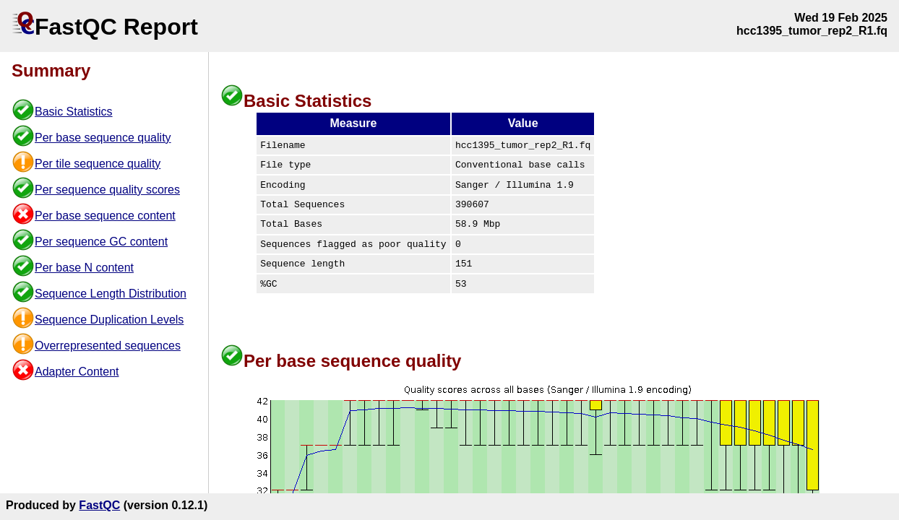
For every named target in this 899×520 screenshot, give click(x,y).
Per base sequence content (105, 215)
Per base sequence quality (103, 137)
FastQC (99, 505)
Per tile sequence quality (97, 163)
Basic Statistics (74, 111)
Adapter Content (77, 371)
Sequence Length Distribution (110, 293)
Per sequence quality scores (107, 189)
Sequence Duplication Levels (109, 319)
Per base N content (84, 267)
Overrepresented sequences (108, 345)
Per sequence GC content (101, 241)
